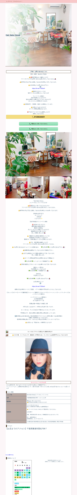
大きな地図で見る (9, 454)
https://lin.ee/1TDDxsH (38, 88)
